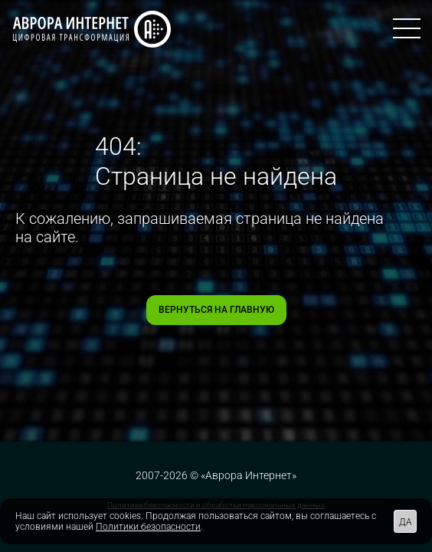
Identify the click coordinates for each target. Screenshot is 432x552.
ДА (405, 522)
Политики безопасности (148, 526)
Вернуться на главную (216, 309)
